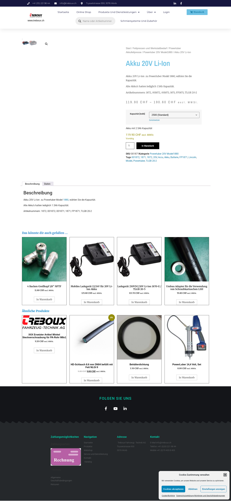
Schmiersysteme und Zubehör (139, 21)
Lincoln (192, 157)
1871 (143, 157)
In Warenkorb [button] (44, 299)
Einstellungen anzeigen (213, 489)
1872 (149, 157)
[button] (225, 474)
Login (166, 12)
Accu (160, 157)
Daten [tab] (47, 183)
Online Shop (83, 12)
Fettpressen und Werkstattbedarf (150, 48)
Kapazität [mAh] (137, 114)
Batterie (174, 157)
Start (128, 48)
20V (155, 157)
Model (129, 160)
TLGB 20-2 (151, 160)
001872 (136, 157)
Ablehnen (192, 489)
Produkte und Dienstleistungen (119, 12)
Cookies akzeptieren (173, 489)
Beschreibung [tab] (32, 183)
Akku (166, 157)
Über (151, 12)
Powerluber (139, 160)
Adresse (122, 437)
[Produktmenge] (130, 145)
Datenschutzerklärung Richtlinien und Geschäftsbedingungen (200, 496)
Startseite (63, 12)
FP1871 (183, 157)
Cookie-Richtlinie (168, 496)
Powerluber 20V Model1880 (157, 52)
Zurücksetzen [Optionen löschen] (154, 120)
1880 (66, 199)
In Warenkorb (148, 145)
